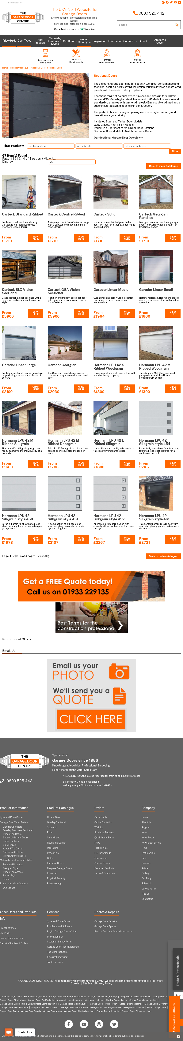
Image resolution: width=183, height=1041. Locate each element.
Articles (146, 868)
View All (50, 158)
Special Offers (102, 863)
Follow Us (147, 883)
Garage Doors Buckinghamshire (105, 1007)
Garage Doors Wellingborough (102, 996)
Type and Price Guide (11, 817)
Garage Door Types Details (14, 822)
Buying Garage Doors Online (62, 931)
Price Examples (55, 936)
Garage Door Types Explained (63, 947)
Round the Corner (56, 842)
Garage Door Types (9, 1011)
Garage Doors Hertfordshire (74, 1007)
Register (146, 827)
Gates (50, 858)
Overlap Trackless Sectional (17, 830)
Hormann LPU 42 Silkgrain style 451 (63, 517)
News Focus (148, 837)
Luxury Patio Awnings (11, 938)
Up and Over (53, 817)
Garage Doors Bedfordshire (41, 1000)
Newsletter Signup (151, 842)
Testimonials (101, 848)
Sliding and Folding (13, 852)
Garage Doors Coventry (156, 1003)
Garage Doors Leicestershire (143, 1000)
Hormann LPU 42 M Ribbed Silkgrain (17, 442)
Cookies (76, 983)
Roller (50, 832)
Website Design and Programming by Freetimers (134, 980)
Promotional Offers (17, 639)
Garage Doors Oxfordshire (12, 1003)
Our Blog (146, 878)
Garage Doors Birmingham (13, 1000)
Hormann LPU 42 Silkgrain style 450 (17, 517)
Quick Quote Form (104, 837)
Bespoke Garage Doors (59, 868)
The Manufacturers (57, 952)
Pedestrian (53, 853)
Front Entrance (8, 928)
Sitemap (146, 863)
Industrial (52, 873)
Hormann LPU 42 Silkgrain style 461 (154, 517)
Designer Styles (11, 868)
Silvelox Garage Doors (116, 1000)
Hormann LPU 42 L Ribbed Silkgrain (108, 442)
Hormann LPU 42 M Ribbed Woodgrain (155, 366)
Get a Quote (100, 817)
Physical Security (56, 878)
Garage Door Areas (52, 1011)
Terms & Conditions (104, 873)
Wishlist (98, 827)
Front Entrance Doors (14, 856)
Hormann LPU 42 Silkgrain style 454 (154, 442)
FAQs (97, 842)
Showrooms (100, 858)
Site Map (88, 983)
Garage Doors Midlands (131, 1003)
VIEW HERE (35, 237)
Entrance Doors (55, 863)
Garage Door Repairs (105, 921)
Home (5, 67)
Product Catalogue (19, 67)
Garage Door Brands (31, 1011)
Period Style (9, 875)
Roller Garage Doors (156, 1007)
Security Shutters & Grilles (14, 943)
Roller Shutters (11, 841)
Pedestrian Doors (12, 834)
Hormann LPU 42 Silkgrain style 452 (108, 517)
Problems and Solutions (59, 926)
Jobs (144, 858)
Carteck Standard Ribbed (22, 214)
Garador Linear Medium (112, 290)
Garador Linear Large (19, 365)
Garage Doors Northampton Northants (67, 996)
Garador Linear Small (156, 290)
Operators (52, 848)
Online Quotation (103, 822)
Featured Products (13, 864)
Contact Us (147, 899)
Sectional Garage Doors (15, 837)
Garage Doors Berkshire (108, 1011)
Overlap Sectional (56, 822)
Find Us (145, 894)
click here (109, 1036)
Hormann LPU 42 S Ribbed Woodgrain (108, 366)
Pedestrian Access (13, 872)
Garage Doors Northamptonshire (135, 996)
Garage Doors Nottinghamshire (79, 1011)
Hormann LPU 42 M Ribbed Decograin (63, 442)
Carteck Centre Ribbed (66, 214)
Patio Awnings (54, 883)
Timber (6, 879)
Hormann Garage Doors (35, 996)
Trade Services (55, 962)
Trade (178, 971)
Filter (175, 151)
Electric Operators (12, 827)
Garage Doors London (134, 1007)
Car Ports (5, 933)
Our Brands (9, 888)
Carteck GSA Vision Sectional (64, 291)
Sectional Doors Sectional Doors (46, 67)
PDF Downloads (102, 853)
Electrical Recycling (57, 957)
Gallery (145, 873)
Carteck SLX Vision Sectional (17, 291)
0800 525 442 (148, 13)
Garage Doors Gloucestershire (136, 1011)
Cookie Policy (149, 888)
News (144, 832)
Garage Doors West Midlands (14, 1007)
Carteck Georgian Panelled (153, 216)
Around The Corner (13, 848)
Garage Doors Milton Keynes (74, 1003)
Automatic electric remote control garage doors (80, 1000)
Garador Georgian (62, 365)
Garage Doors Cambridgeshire (42, 1003)
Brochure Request (104, 832)
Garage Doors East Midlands (45, 1007)
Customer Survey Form (59, 941)
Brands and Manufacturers (14, 883)
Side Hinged (9, 845)
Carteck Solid (104, 214)
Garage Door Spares (105, 926)
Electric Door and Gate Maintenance (113, 931)
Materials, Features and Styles (16, 860)
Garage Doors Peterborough (103, 1003)
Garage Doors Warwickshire (167, 996)
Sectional (52, 827)
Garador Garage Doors (11, 996)
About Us (146, 822)
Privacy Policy (103, 983)
